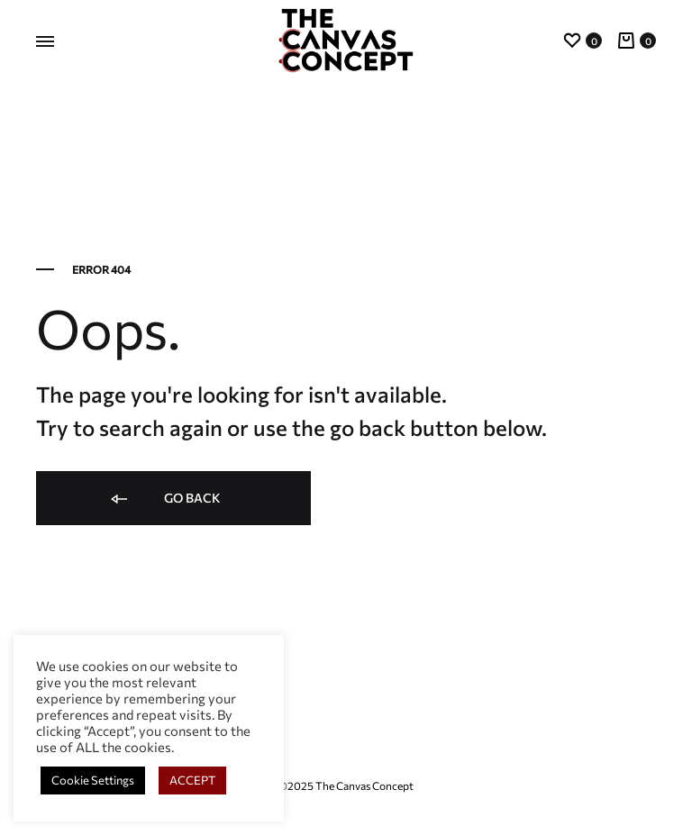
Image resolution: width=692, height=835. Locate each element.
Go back (164, 499)
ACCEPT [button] (192, 780)
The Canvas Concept (364, 785)
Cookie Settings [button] (92, 780)
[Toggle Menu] (45, 41)
